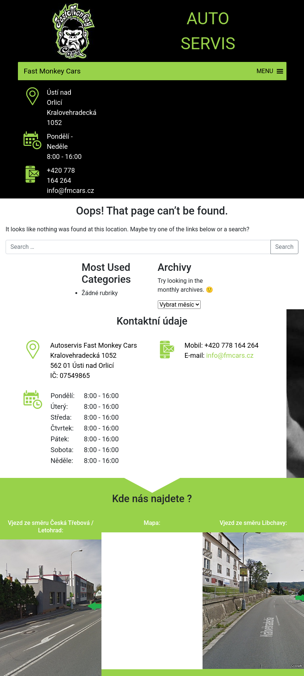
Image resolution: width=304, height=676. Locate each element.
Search (284, 246)
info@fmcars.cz (70, 190)
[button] (265, 71)
